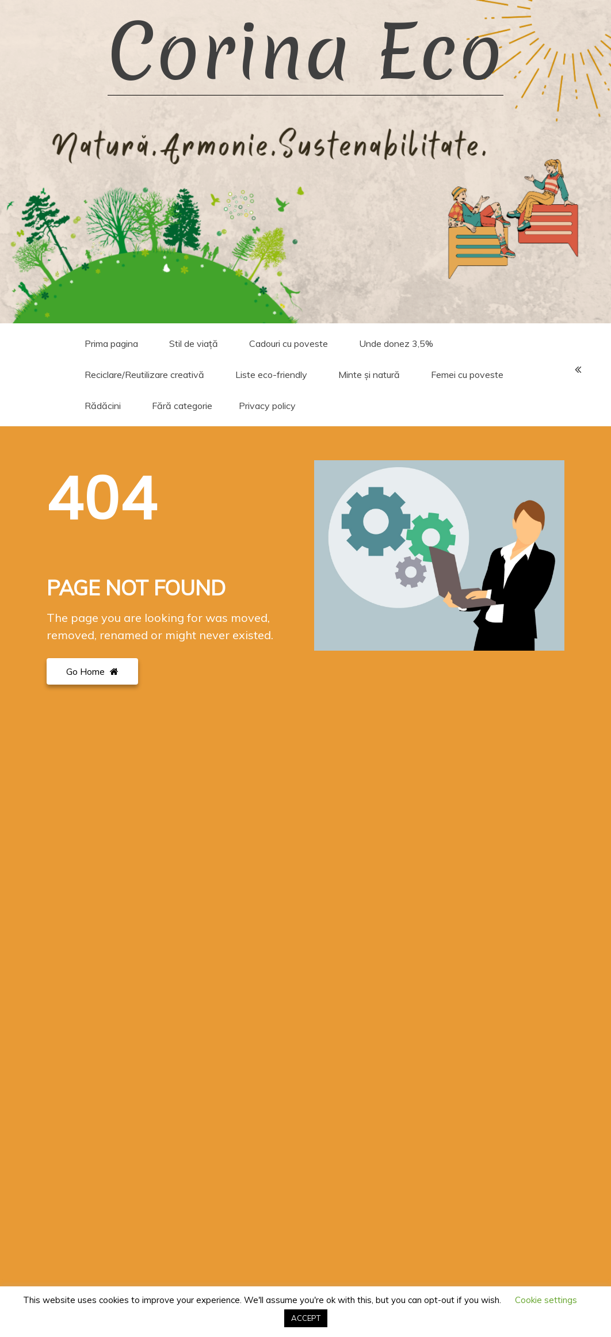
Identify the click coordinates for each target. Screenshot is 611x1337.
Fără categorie (182, 405)
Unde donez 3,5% (396, 343)
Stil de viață (193, 343)
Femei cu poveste (467, 374)
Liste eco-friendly (271, 374)
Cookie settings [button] (546, 1299)
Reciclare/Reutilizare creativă (144, 374)
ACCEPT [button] (305, 1318)
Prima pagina (111, 343)
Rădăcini (103, 405)
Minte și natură (369, 374)
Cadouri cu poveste (288, 343)
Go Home (92, 671)
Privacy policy (267, 405)
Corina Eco (305, 52)
